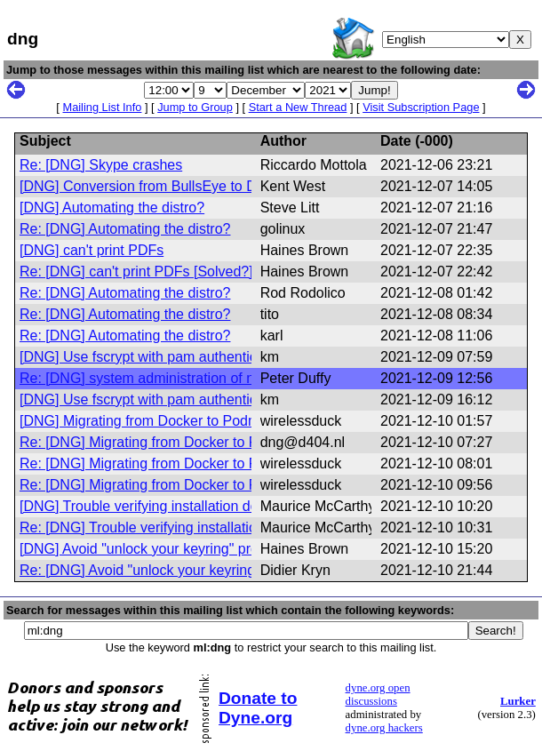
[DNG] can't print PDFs (91, 250)
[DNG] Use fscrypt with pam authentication (153, 356)
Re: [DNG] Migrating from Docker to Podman (160, 442)
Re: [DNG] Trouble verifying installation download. (176, 527)
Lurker (518, 701)
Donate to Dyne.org (258, 708)
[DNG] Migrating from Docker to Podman (147, 420)
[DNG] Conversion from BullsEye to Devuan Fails (175, 186)
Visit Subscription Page (421, 107)
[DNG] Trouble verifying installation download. (163, 506)
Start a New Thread (298, 107)
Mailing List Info (101, 107)
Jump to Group (195, 107)
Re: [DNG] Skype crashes (101, 164)
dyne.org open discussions (378, 694)
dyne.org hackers (384, 728)
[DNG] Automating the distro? (112, 207)
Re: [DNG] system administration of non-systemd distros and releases (239, 378)
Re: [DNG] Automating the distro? (125, 228)
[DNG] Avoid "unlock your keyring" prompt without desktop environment (243, 548)
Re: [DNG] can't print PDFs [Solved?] (136, 271)
